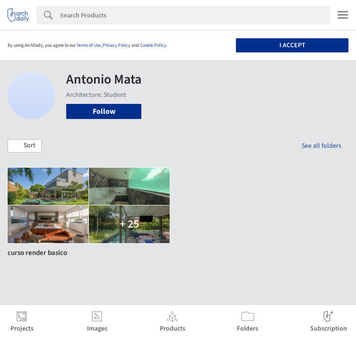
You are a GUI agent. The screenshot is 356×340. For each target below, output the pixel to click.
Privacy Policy (116, 45)
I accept (292, 45)
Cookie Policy (153, 45)
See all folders (321, 146)
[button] (25, 146)
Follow (104, 111)
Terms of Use (89, 45)
